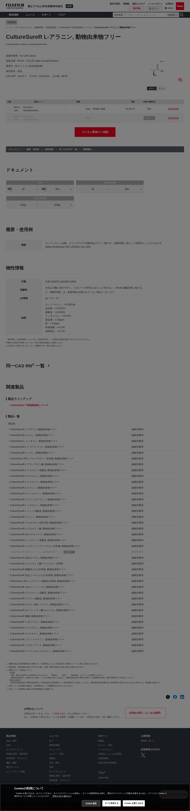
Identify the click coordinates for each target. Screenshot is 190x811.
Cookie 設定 (91, 803)
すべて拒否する (111, 803)
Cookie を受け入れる (133, 803)
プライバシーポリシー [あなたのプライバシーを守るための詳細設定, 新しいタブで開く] (62, 796)
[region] (95, 797)
